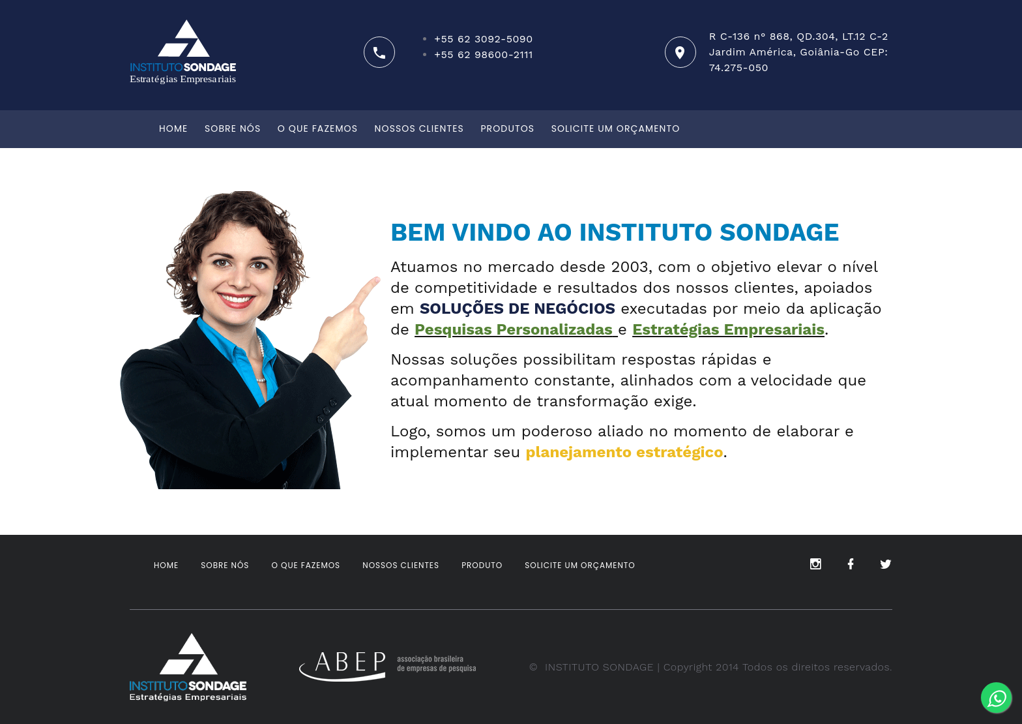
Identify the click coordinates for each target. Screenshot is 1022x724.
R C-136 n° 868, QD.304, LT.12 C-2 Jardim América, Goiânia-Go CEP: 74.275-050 (798, 52)
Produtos (507, 128)
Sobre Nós (233, 128)
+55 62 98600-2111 (483, 54)
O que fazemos (318, 128)
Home (173, 128)
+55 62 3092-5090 (483, 39)
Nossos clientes (419, 128)
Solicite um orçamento (615, 128)
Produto (482, 565)
